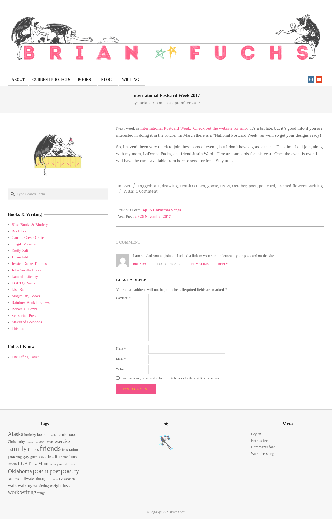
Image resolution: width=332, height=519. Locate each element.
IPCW (225, 185)
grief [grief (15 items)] (33, 457)
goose (212, 185)
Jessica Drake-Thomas (29, 263)
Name (121, 348)
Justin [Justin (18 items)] (12, 464)
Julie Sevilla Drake (26, 270)
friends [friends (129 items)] (50, 448)
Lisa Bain (19, 289)
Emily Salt (20, 250)
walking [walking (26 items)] (25, 485)
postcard (267, 185)
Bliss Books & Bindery (30, 224)
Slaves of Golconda (27, 322)
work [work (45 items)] (13, 492)
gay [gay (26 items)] (26, 456)
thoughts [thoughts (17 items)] (42, 479)
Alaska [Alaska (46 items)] (15, 434)
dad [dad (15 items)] (41, 442)
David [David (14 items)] (49, 442)
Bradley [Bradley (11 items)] (53, 434)
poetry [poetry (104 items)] (70, 471)
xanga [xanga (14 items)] (41, 493)
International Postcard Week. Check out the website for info (193, 128)
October (239, 185)
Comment (123, 298)
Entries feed (260, 440)
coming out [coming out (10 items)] (32, 442)
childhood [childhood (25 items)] (67, 434)
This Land (19, 328)
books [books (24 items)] (42, 434)
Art (127, 185)
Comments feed (263, 447)
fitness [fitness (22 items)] (33, 449)
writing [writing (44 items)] (28, 492)
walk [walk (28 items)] (12, 485)
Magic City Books (26, 296)
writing (316, 185)
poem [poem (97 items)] (41, 471)
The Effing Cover (25, 357)
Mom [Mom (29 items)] (43, 463)
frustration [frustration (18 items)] (70, 450)
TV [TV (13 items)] (60, 479)
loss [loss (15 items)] (34, 464)
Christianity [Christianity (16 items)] (16, 442)
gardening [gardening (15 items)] (15, 457)
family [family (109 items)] (17, 448)
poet (252, 185)
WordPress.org (262, 453)
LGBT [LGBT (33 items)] (24, 463)
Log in (256, 434)
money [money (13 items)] (53, 464)
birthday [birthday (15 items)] (30, 435)
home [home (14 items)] (64, 457)
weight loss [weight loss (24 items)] (60, 485)
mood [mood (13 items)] (63, 464)
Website (121, 369)
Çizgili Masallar (24, 244)
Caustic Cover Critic (28, 237)
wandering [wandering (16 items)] (41, 486)
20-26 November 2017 (153, 216)
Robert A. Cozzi (24, 309)
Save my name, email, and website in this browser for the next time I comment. (171, 378)
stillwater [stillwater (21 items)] (27, 478)
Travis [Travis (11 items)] (54, 479)
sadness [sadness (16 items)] (13, 479)
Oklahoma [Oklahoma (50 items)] (20, 471)
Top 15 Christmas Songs (161, 210)
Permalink (199, 264)
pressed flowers (292, 185)
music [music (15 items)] (72, 464)
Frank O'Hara (192, 185)
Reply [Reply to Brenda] (223, 264)
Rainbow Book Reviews (31, 302)
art (157, 185)
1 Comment (147, 191)
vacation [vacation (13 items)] (69, 479)
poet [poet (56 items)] (55, 471)
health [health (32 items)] (54, 456)
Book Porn (20, 231)
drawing (170, 185)
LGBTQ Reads (23, 283)
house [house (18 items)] (73, 457)
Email (121, 358)
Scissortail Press (24, 315)
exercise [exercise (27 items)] (62, 441)
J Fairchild (20, 257)
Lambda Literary (25, 276)
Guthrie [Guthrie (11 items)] (42, 456)
